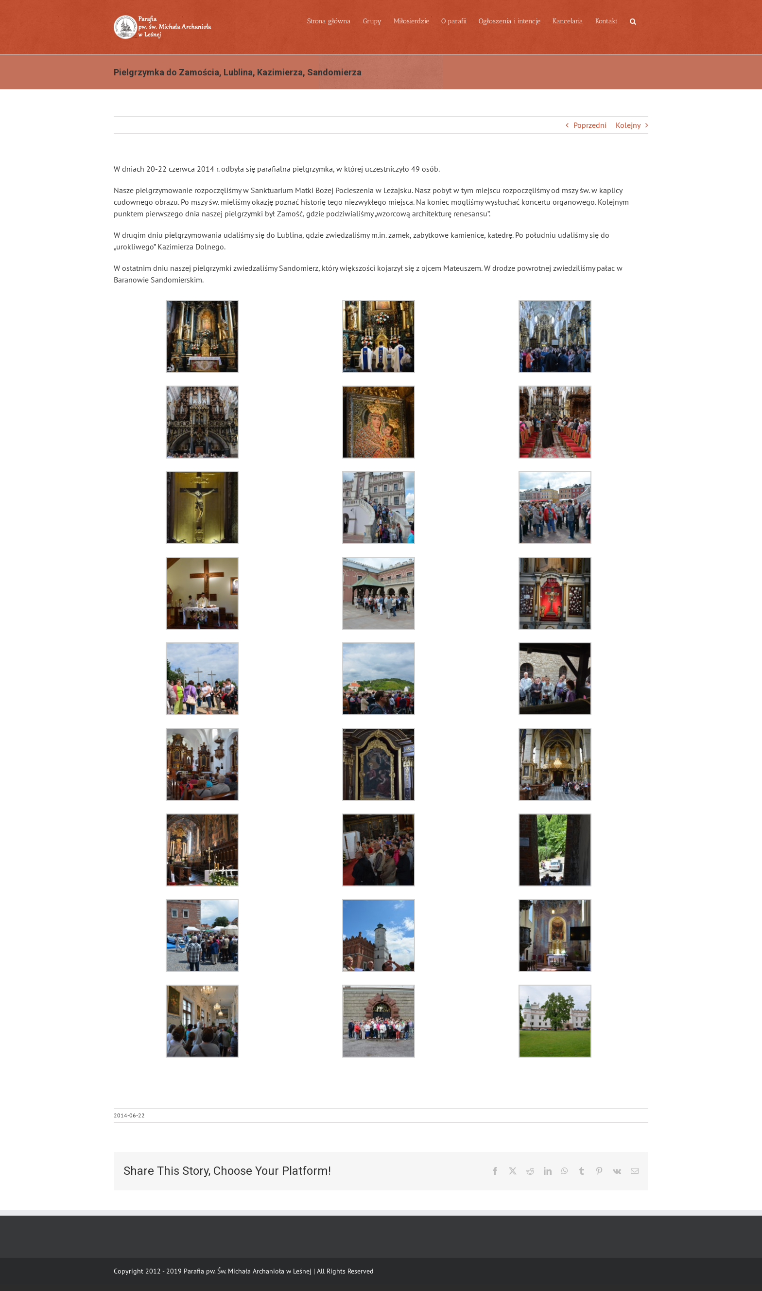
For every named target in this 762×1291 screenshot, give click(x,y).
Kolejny (628, 125)
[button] (633, 20)
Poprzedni (589, 125)
